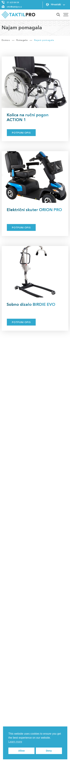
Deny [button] (49, 750)
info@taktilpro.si (14, 7)
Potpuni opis (21, 133)
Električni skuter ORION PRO (34, 210)
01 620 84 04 (13, 3)
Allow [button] (21, 750)
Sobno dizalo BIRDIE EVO (31, 305)
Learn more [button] (15, 741)
